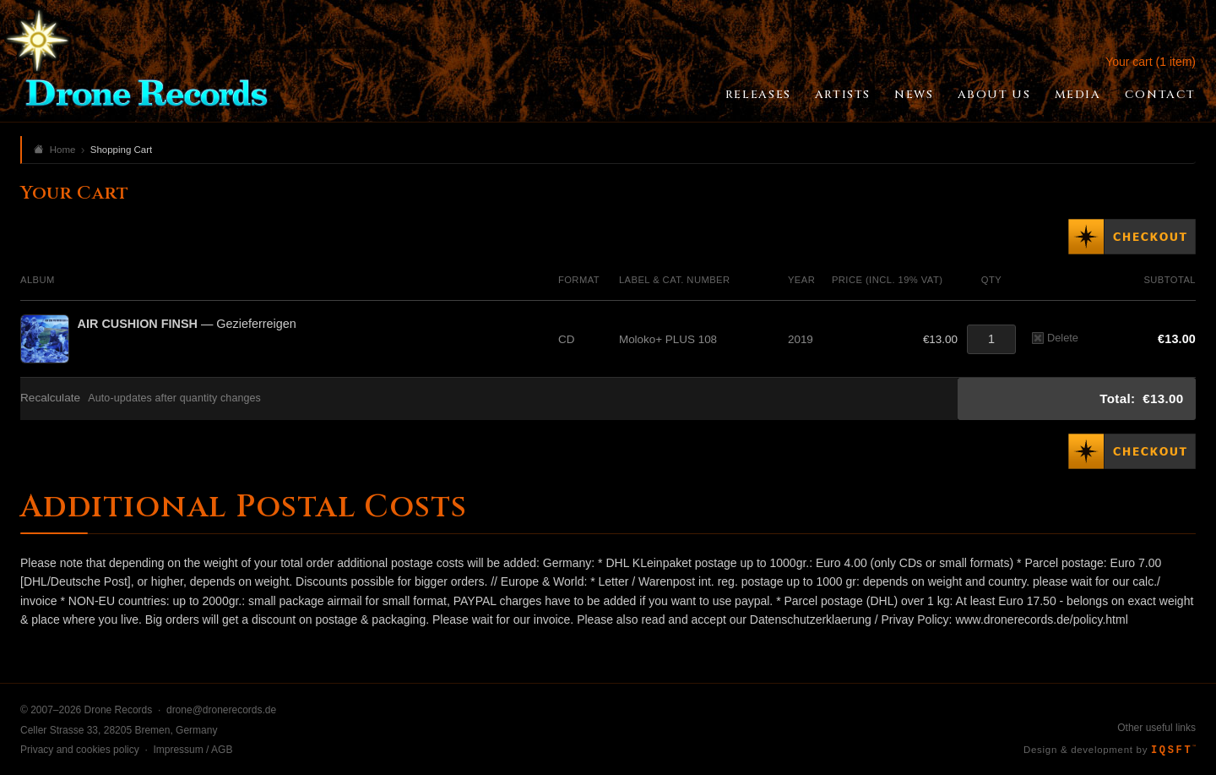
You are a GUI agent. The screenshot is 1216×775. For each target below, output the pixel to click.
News (913, 94)
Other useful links (1156, 728)
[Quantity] (991, 339)
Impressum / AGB (192, 750)
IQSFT (1173, 750)
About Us (994, 94)
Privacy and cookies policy (79, 750)
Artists (843, 94)
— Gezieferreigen (187, 323)
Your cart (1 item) (1150, 61)
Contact (1160, 94)
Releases (758, 94)
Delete (1055, 337)
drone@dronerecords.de (221, 710)
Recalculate (50, 397)
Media (1078, 94)
